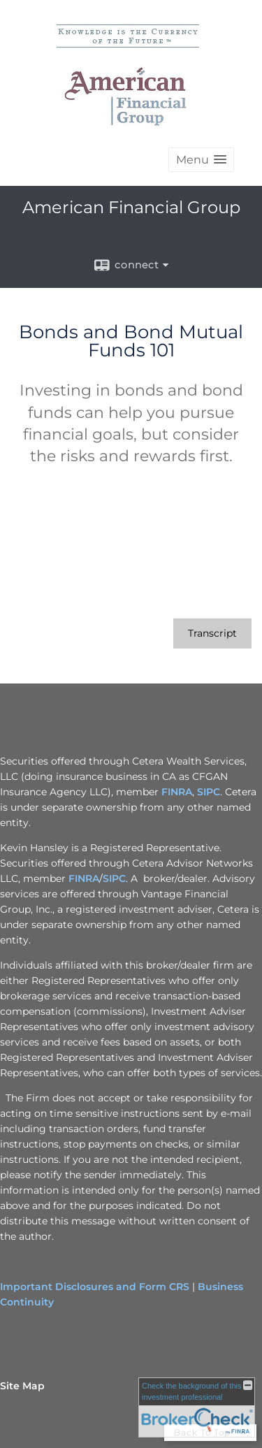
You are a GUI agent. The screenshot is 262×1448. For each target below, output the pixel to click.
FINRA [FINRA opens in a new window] (176, 791)
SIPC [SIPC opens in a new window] (208, 791)
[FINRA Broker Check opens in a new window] (196, 1407)
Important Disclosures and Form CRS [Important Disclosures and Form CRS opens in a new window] (94, 1286)
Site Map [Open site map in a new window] (22, 1386)
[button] (201, 159)
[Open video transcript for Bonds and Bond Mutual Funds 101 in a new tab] (212, 633)
